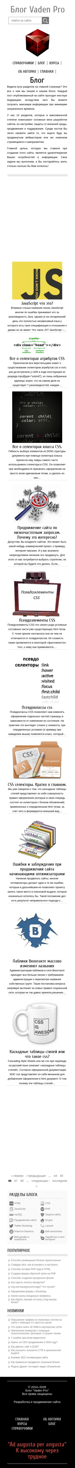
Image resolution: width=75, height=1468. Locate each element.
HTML (17, 1203)
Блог (41, 63)
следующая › (41, 1180)
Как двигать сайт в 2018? (25, 1346)
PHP (47, 1208)
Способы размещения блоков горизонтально (36, 1260)
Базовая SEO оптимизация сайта (29, 1357)
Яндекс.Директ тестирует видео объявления (35, 1366)
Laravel (49, 1225)
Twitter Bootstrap (23, 1225)
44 (55, 1175)
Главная (47, 71)
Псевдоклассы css (37, 707)
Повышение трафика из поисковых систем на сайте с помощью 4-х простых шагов (36, 1321)
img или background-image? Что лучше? (33, 1286)
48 (22, 1180)
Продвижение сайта (25, 1220)
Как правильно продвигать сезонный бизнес (35, 1362)
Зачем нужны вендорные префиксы (31, 1295)
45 (61, 1175)
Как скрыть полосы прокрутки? (28, 1282)
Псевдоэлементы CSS (37, 620)
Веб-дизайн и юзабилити (21, 1238)
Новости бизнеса (23, 1231)
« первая (17, 1175)
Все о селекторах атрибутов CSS (37, 358)
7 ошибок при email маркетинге (28, 1337)
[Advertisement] (37, 218)
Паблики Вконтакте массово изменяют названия (37, 963)
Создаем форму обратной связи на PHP (33, 1273)
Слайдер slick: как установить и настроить (34, 1264)
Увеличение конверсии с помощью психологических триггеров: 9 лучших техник (36, 1332)
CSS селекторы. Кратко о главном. (37, 784)
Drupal (48, 1220)
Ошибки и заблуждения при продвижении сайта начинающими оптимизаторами (37, 869)
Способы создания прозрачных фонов (32, 1278)
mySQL (18, 1214)
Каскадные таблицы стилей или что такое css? (37, 1054)
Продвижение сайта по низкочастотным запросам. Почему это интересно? (37, 532)
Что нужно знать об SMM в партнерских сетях (36, 1327)
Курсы (54, 63)
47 (16, 1180)
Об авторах (27, 71)
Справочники (23, 63)
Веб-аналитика (53, 1231)
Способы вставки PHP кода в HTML (31, 1269)
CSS (47, 1203)
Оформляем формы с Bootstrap (28, 1291)
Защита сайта (53, 1214)
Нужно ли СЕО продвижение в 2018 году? (34, 1342)
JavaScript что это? (37, 303)
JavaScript (20, 1208)
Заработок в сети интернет (54, 1238)
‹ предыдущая (36, 1175)
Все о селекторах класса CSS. (37, 446)
